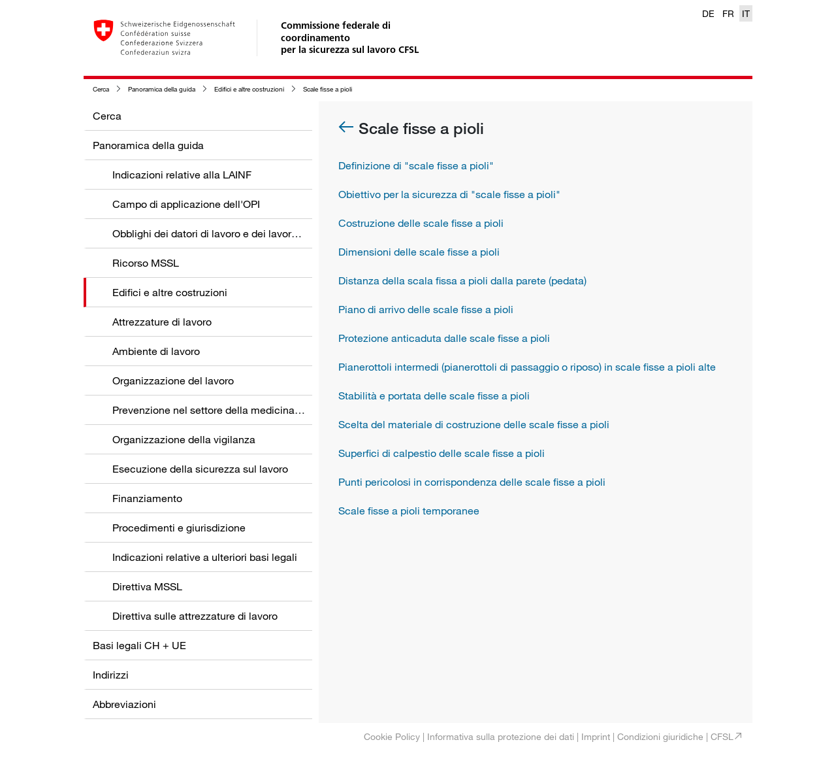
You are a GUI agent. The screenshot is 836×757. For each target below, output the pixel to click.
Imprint (595, 736)
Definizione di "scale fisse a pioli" (416, 165)
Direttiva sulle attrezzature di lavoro (195, 615)
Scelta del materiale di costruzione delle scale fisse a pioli (473, 424)
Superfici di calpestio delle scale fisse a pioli (441, 453)
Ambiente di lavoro (156, 351)
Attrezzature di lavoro (162, 321)
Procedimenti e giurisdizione (179, 527)
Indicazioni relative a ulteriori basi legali (204, 557)
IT (746, 13)
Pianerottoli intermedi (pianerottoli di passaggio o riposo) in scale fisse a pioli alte (527, 366)
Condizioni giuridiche (660, 736)
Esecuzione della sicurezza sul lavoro (200, 468)
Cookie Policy (392, 736)
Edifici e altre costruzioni (249, 89)
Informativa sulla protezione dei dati (500, 736)
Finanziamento (147, 498)
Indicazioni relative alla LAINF (181, 174)
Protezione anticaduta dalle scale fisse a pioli (444, 338)
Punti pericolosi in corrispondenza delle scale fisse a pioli (471, 481)
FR (728, 13)
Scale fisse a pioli (327, 89)
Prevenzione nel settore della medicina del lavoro (227, 409)
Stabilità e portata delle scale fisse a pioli (434, 395)
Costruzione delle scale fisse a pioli (421, 222)
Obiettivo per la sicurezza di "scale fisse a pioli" (449, 194)
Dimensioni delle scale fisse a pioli (419, 251)
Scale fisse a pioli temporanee (408, 510)
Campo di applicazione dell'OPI (186, 203)
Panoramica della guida (161, 89)
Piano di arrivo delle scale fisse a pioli (425, 309)
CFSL (722, 736)
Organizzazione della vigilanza (183, 439)
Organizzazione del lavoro (173, 380)
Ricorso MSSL (145, 262)
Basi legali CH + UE (139, 645)
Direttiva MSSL (147, 586)
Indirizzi (111, 674)
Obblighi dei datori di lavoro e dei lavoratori (212, 233)
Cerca (101, 89)
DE (708, 13)
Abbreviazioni (124, 704)
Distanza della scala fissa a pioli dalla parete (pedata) (462, 280)
